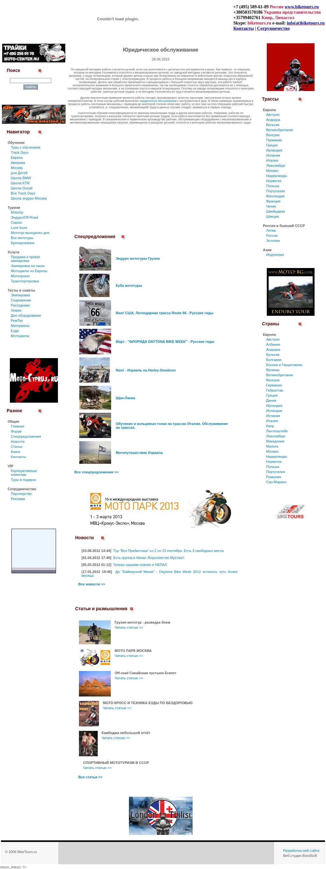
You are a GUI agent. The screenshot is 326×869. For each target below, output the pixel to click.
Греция (272, 145)
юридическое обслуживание (158, 100)
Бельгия (272, 125)
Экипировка (20, 295)
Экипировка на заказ (28, 266)
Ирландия (274, 150)
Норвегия (273, 181)
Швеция (272, 216)
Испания (273, 155)
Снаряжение (21, 300)
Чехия (271, 206)
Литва (271, 230)
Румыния (273, 477)
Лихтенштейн (277, 431)
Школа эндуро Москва (29, 198)
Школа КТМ (20, 183)
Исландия (274, 411)
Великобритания (279, 130)
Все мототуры (22, 238)
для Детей (19, 173)
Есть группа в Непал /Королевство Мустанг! (148, 558)
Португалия (275, 191)
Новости (18, 441)
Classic (16, 222)
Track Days (19, 152)
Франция (273, 201)
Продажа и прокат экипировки (25, 259)
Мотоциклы (20, 336)
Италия (272, 160)
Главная (17, 426)
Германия (274, 140)
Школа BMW (21, 178)
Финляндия (275, 196)
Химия (16, 310)
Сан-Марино (276, 482)
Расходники (20, 305)
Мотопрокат (20, 276)
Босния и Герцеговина (284, 365)
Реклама (18, 499)
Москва (17, 168)
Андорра (273, 120)
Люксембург (276, 165)
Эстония (273, 241)
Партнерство (21, 494)
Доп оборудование (26, 315)
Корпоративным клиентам (24, 473)
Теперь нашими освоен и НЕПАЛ (140, 565)
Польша (272, 186)
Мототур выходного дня (30, 233)
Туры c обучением (25, 147)
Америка (18, 163)
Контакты (18, 457)
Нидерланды (276, 176)
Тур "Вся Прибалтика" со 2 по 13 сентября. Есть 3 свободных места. (168, 551)
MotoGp (17, 212)
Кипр (270, 426)
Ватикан (273, 370)
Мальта (272, 446)
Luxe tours (19, 228)
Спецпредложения (26, 436)
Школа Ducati (21, 188)
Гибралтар (274, 390)
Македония (275, 441)
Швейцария (275, 211)
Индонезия (275, 255)
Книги (15, 452)
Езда (15, 331)
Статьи (16, 447)
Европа (17, 157)
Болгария (273, 360)
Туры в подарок (23, 480)
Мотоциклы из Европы (29, 271)
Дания (271, 400)
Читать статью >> (129, 627)
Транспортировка (25, 281)
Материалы (20, 326)
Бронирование (22, 243)
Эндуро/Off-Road (24, 217)
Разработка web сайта (301, 850)
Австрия (273, 115)
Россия (272, 235)
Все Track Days (23, 193)
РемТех (17, 320)
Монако (272, 171)
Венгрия (273, 135)
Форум (16, 431)
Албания (273, 344)
